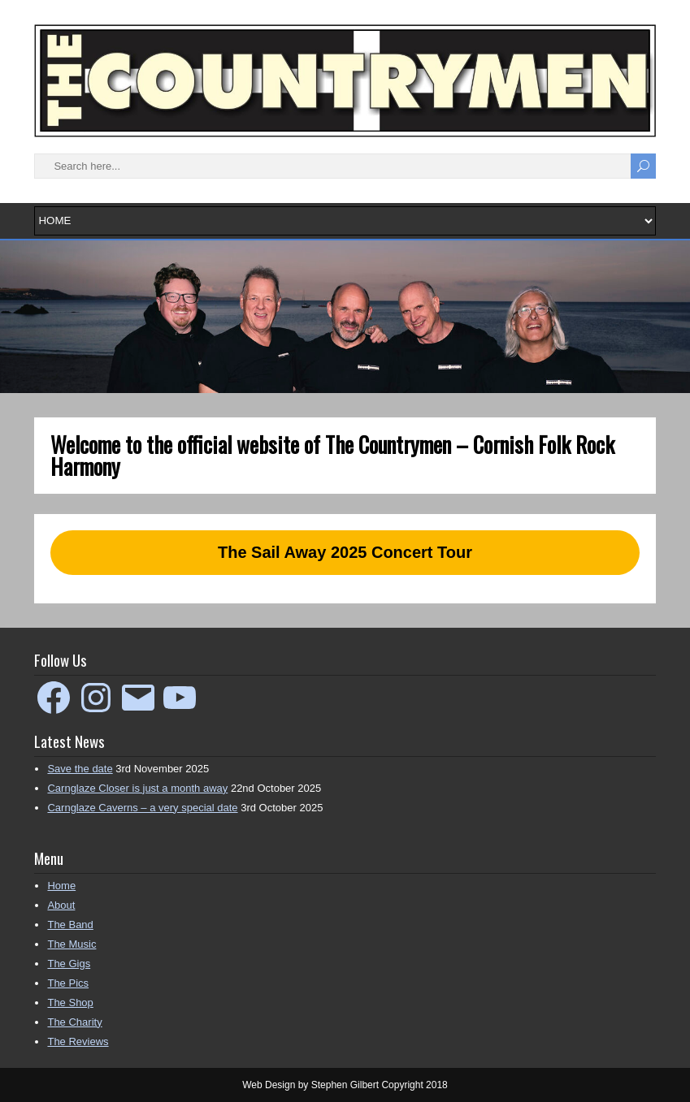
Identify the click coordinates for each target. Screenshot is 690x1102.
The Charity (74, 1022)
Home (61, 885)
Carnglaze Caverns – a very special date (142, 808)
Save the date (79, 769)
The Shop (70, 1002)
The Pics (68, 983)
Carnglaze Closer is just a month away (137, 788)
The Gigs (68, 963)
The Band (70, 924)
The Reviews (77, 1041)
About (61, 905)
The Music (71, 944)
